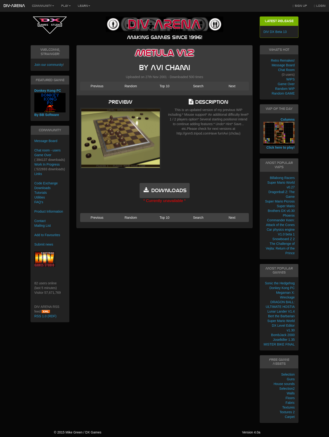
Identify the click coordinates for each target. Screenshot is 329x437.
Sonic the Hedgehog (280, 283)
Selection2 (287, 388)
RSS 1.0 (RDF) (45, 316)
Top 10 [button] (164, 86)
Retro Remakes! (283, 60)
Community (43, 6)
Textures (288, 407)
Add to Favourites (47, 235)
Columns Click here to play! (279, 134)
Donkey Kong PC (282, 288)
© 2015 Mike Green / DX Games (77, 432)
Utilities (39, 197)
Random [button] (131, 86)
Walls (291, 393)
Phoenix (289, 215)
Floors (290, 398)
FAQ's (38, 202)
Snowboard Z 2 (283, 239)
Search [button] (198, 86)
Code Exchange (46, 183)
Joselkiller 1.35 (284, 340)
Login (319, 6)
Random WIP (285, 89)
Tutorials (40, 193)
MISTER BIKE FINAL (279, 344)
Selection (288, 374)
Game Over (42, 155)
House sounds (284, 384)
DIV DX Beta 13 (275, 32)
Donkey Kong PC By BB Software (50, 103)
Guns (291, 379)
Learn (84, 6)
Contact (40, 221)
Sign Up (300, 6)
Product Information (48, 211)
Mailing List (42, 225)
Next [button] (232, 86)
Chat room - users (47, 150)
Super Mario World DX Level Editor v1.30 (281, 325)
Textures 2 (287, 412)
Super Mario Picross (280, 201)
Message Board (45, 141)
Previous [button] (97, 86)
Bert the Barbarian (281, 316)
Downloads (42, 188)
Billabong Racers (282, 178)
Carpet (290, 417)
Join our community (48, 65)
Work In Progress (47, 164)
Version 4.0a (251, 432)
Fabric (290, 403)
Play (66, 6)
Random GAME (283, 93)
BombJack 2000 (283, 335)
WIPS (290, 79)
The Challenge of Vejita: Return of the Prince (280, 248)
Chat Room (286, 70)
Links (38, 174)
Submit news (43, 244)
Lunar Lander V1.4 (281, 311)
